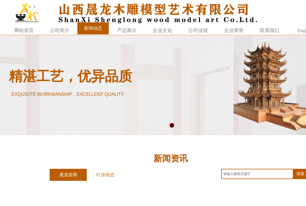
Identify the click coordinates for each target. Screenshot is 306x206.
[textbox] (257, 174)
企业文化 (162, 30)
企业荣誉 (233, 30)
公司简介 (59, 30)
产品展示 (126, 30)
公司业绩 (198, 30)
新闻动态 (93, 28)
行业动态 (105, 174)
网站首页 (24, 30)
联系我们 (269, 30)
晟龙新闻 (68, 174)
